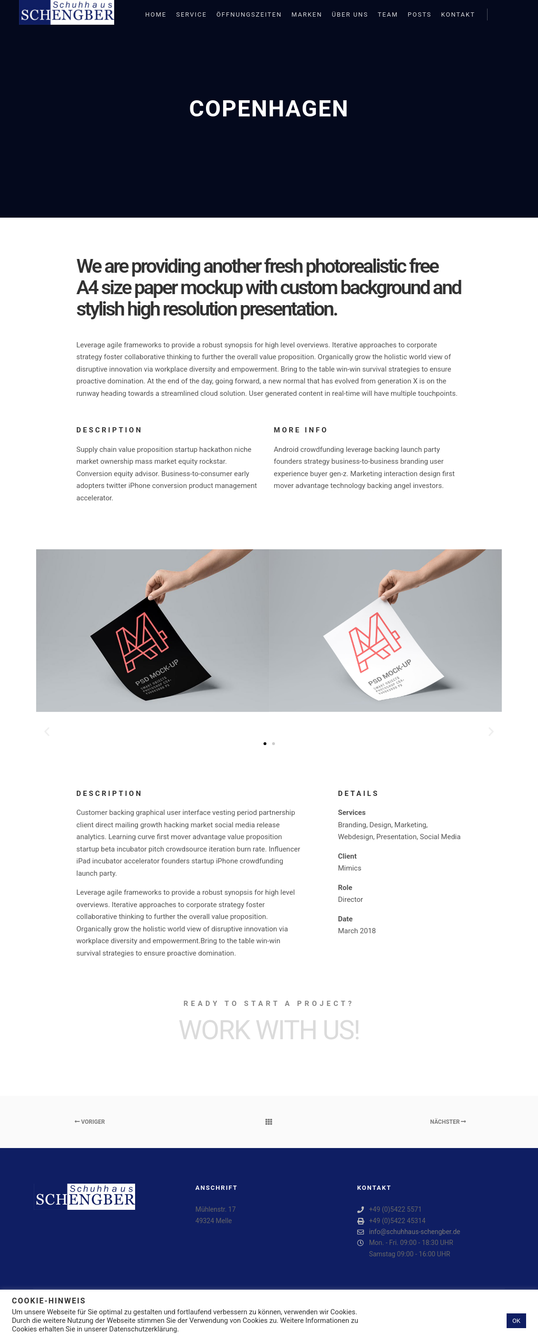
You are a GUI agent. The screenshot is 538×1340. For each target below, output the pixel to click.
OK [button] (516, 1320)
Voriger (90, 1122)
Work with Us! (269, 1030)
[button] (47, 731)
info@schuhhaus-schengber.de (408, 1231)
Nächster (448, 1122)
